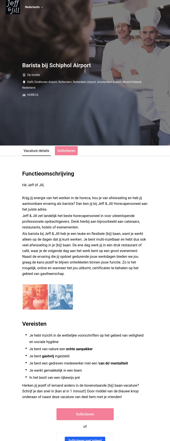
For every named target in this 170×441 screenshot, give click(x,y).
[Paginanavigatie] (162, 7)
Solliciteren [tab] (66, 151)
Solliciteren (85, 414)
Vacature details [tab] (36, 151)
